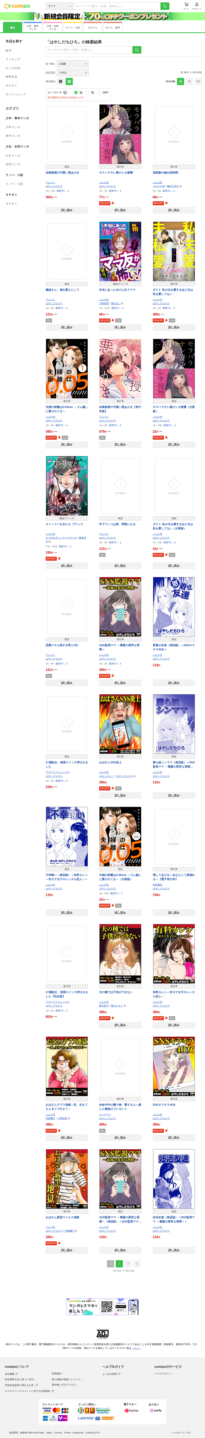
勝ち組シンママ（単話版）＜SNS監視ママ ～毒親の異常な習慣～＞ (174, 765)
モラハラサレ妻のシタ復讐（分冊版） (174, 409)
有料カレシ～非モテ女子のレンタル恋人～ (174, 994)
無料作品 (11, 76)
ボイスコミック (16, 94)
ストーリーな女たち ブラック (64, 524)
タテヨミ (11, 85)
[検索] (165, 6)
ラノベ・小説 (14, 183)
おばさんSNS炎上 (110, 762)
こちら (136, 1348)
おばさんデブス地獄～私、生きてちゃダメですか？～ (67, 1107)
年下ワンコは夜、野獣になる (117, 524)
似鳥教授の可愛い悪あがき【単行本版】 (120, 409)
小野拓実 (104, 303)
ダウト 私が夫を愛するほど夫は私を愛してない (173, 292)
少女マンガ (13, 155)
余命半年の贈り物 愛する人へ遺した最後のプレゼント (120, 1107)
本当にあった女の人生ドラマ (117, 289)
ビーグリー (105, 1114)
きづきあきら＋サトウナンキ (61, 537)
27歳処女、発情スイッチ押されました (67, 764)
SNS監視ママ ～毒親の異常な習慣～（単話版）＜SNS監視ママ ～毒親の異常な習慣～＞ (119, 1220)
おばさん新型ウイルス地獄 (62, 1217)
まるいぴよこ (106, 776)
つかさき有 (159, 186)
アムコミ (50, 182)
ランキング (13, 59)
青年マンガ (13, 135)
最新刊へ (63, 190)
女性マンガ (13, 164)
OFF (105, 92)
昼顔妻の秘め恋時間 (165, 172)
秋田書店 (157, 884)
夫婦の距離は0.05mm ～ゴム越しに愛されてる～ (67, 409)
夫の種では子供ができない (116, 992)
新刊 (8, 50)
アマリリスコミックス (58, 772)
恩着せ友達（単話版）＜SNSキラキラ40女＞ (174, 647)
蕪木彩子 (104, 1005)
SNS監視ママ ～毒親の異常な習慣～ (119, 647)
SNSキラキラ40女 (164, 1104)
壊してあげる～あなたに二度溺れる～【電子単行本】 (174, 877)
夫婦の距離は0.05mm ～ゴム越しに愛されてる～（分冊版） (120, 877)
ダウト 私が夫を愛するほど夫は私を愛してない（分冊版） (173, 526)
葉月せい (116, 303)
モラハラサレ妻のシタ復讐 (116, 172)
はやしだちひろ (54, 186)
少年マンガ (13, 127)
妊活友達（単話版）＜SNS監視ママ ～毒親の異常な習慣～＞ (174, 1219)
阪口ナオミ (117, 1005)
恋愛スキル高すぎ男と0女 (62, 645)
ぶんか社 (104, 182)
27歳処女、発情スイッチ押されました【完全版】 (67, 994)
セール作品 (13, 68)
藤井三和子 (173, 186)
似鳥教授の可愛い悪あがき (62, 172)
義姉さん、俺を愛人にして (62, 289)
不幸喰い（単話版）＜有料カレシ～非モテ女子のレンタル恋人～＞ (67, 877)
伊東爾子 (50, 1118)
